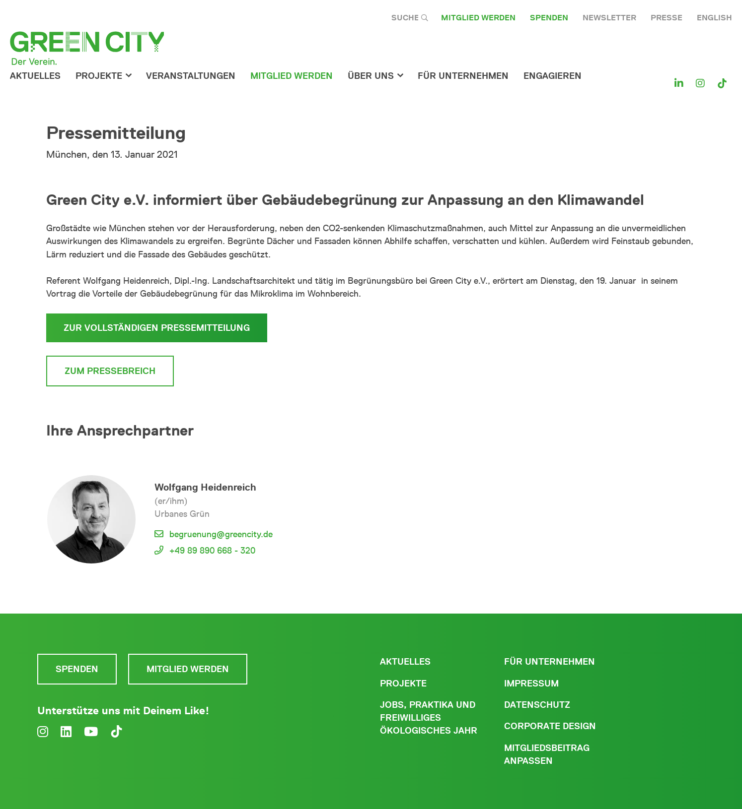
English (714, 17)
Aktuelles (35, 75)
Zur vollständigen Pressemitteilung (157, 327)
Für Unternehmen (549, 661)
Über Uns (371, 75)
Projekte (98, 75)
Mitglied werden (478, 17)
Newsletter (609, 17)
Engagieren (552, 75)
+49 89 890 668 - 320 (212, 550)
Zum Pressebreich (110, 371)
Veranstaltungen (190, 75)
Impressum (531, 683)
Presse (666, 17)
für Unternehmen (463, 75)
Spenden (549, 17)
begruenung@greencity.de (221, 534)
